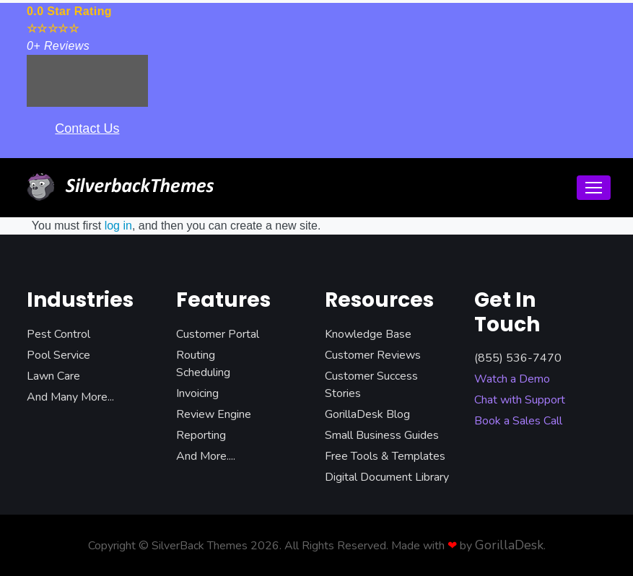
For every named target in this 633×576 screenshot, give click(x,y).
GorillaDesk (509, 545)
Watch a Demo (512, 379)
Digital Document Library (387, 477)
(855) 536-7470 (518, 358)
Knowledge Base (368, 334)
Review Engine (213, 414)
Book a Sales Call (518, 421)
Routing (195, 355)
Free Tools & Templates (385, 456)
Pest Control (58, 334)
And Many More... (70, 397)
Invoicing (197, 393)
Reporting (201, 435)
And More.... (205, 456)
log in (118, 225)
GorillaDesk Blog (367, 414)
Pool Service (58, 355)
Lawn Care (53, 376)
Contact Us (87, 128)
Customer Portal (217, 334)
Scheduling (203, 372)
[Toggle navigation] (594, 187)
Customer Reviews (373, 355)
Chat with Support (519, 400)
